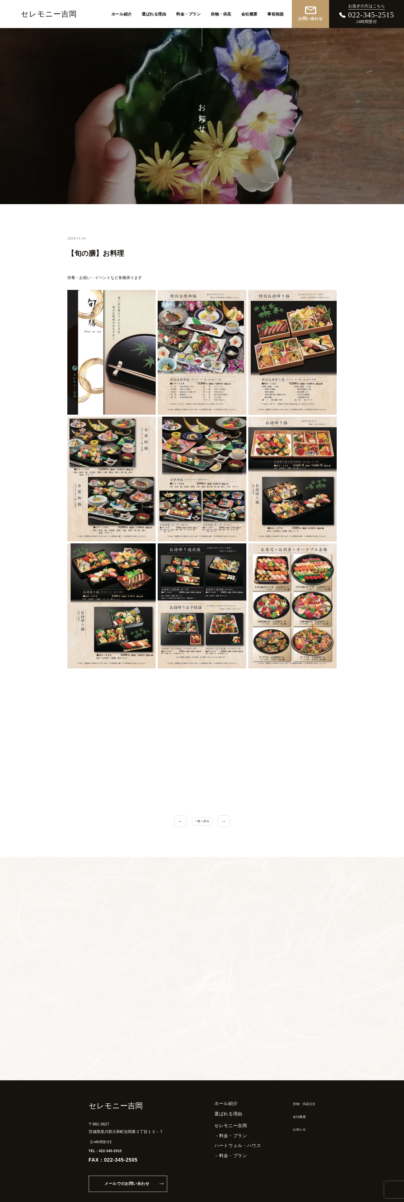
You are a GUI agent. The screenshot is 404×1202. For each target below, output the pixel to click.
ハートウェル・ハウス (227, 1127)
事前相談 (275, 13)
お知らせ (292, 1111)
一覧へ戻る (202, 821)
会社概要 (249, 13)
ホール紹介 (121, 13)
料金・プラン (188, 13)
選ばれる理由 (154, 13)
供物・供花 (221, 13)
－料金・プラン (220, 1117)
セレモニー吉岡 (49, 14)
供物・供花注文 (299, 1085)
